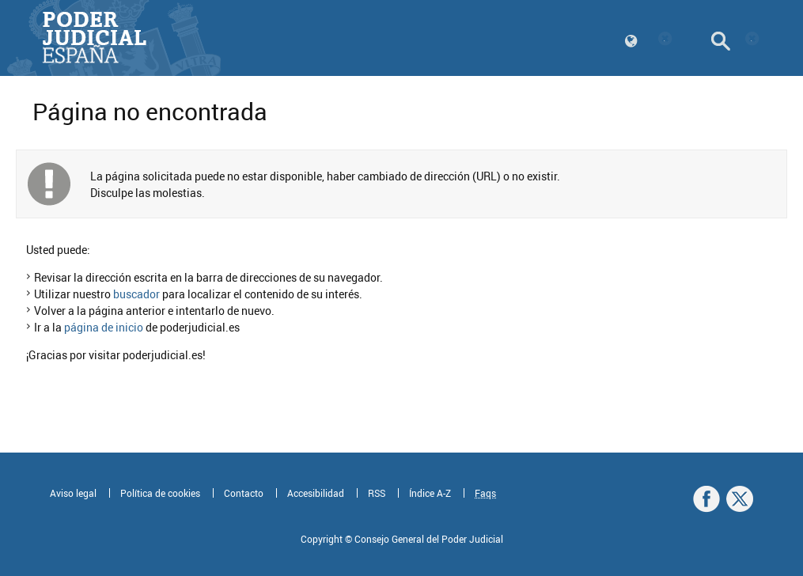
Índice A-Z (430, 493)
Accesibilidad (315, 493)
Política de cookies (160, 493)
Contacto (243, 493)
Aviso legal (73, 493)
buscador (136, 293)
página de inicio (103, 327)
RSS (376, 493)
